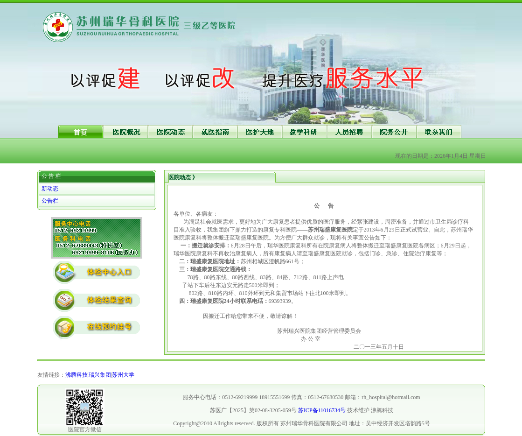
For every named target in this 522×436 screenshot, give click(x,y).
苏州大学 (123, 375)
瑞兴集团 (100, 375)
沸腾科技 (76, 375)
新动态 (50, 188)
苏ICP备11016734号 (322, 410)
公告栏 (50, 200)
